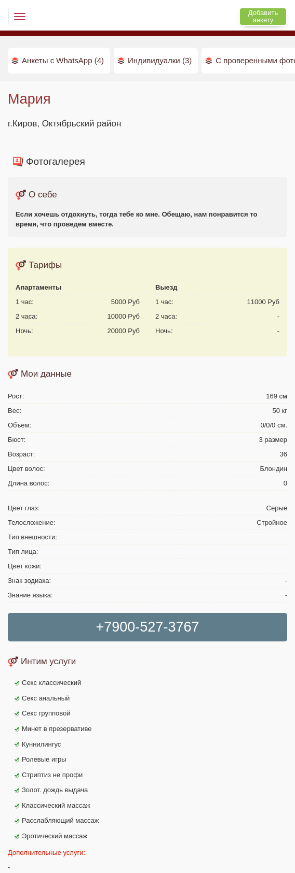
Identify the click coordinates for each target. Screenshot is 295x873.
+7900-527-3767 (147, 627)
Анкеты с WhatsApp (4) (63, 60)
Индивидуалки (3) (160, 60)
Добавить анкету (263, 16)
